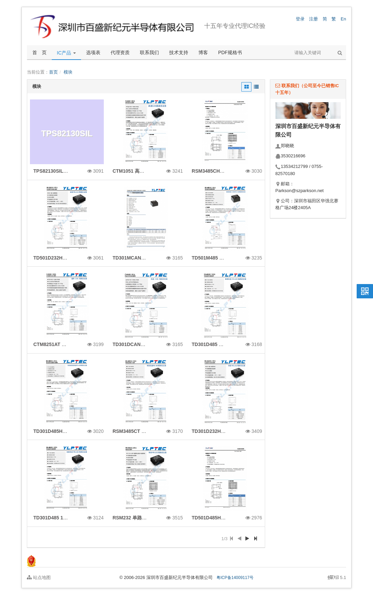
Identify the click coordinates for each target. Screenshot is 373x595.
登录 (300, 18)
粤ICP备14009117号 (235, 577)
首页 (53, 72)
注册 (313, 18)
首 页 (39, 52)
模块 (68, 72)
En (343, 18)
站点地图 (39, 577)
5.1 (337, 578)
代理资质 (120, 52)
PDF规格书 (230, 52)
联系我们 (149, 52)
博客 (203, 52)
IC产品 (66, 53)
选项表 (93, 52)
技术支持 (178, 52)
